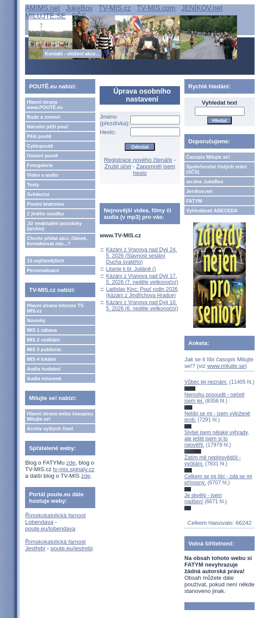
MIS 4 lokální (41, 359)
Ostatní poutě (42, 155)
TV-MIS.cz (114, 8)
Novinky (36, 320)
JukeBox (79, 8)
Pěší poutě (39, 136)
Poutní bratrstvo (45, 204)
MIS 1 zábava (42, 330)
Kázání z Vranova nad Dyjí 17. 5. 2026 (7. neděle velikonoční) (142, 279)
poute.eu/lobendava (50, 528)
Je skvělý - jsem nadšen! (203, 498)
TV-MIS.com (156, 8)
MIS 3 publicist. (44, 349)
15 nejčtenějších (45, 260)
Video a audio (42, 175)
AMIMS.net (42, 8)
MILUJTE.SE (45, 16)
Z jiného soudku (45, 213)
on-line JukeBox (204, 181)
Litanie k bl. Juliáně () (131, 269)
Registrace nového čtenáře (138, 159)
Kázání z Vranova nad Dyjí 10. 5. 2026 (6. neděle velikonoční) (142, 305)
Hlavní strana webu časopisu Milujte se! (60, 416)
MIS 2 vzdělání (43, 339)
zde (71, 462)
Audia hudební (43, 368)
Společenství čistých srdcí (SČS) (216, 169)
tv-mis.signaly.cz (73, 469)
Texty (33, 184)
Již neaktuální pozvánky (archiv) (54, 226)
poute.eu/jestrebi (71, 548)
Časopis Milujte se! (208, 157)
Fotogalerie (40, 165)
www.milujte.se (226, 366)
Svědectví (38, 194)
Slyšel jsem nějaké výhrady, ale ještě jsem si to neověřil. (216, 438)
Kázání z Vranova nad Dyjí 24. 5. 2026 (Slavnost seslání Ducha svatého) (141, 256)
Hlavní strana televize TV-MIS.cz (56, 308)
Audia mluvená (44, 378)
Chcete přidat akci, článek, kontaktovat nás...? (57, 241)
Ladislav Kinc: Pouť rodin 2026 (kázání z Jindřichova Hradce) (142, 292)
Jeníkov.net (199, 191)
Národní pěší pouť (47, 126)
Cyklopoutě (40, 146)
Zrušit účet (117, 166)
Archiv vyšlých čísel (50, 428)
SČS (79, 16)
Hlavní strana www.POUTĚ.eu (45, 104)
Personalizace (43, 270)
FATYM (194, 201)
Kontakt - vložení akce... (72, 53)
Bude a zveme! (44, 117)
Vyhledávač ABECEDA (211, 210)
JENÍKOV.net (202, 8)
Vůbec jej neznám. (206, 382)
